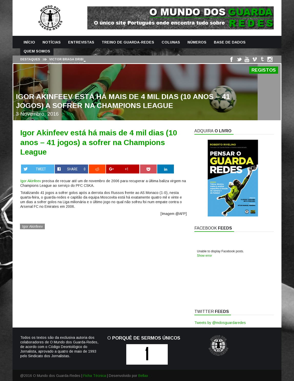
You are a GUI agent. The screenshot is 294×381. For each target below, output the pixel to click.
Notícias (52, 42)
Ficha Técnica (94, 376)
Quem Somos (37, 51)
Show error (204, 255)
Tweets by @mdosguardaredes (220, 323)
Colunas (171, 42)
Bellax (143, 376)
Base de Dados (230, 42)
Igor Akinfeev (30, 181)
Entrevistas (81, 42)
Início (29, 42)
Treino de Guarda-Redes (128, 42)
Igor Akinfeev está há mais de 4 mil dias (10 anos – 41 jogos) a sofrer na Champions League (98, 142)
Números (196, 42)
